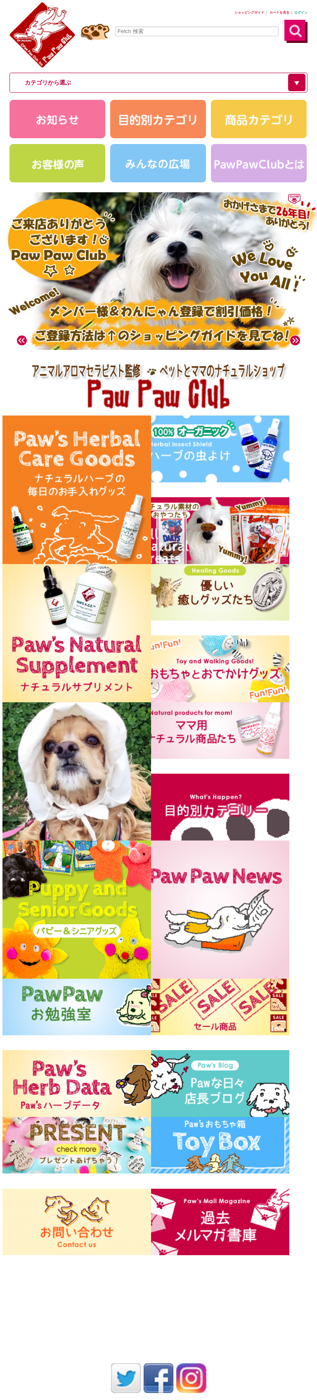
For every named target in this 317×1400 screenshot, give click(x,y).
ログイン (301, 12)
